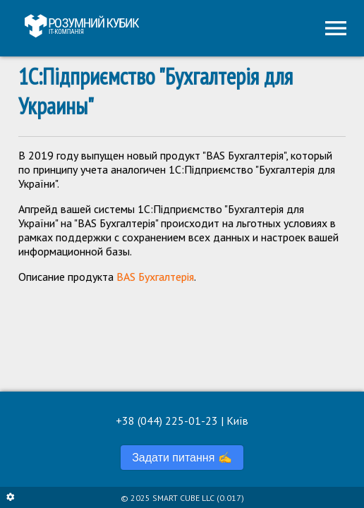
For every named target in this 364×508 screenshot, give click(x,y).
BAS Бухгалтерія (155, 277)
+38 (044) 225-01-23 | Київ (182, 420)
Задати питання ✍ (182, 458)
